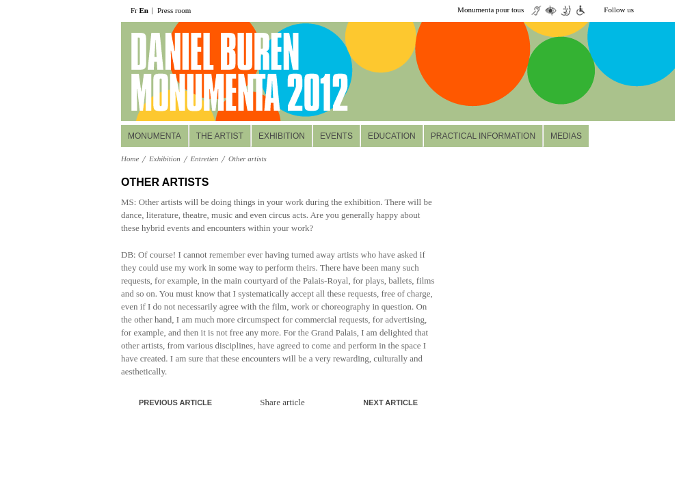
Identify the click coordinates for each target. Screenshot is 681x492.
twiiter (646, 10)
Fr (134, 10)
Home (130, 158)
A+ (401, 182)
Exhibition (281, 136)
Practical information (483, 136)
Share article (282, 402)
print (422, 183)
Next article (390, 402)
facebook (666, 10)
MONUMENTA (154, 136)
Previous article (175, 402)
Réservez (591, 103)
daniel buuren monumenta (215, 72)
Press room (174, 10)
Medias (566, 136)
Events (336, 136)
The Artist (219, 136)
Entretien (205, 158)
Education (392, 136)
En (143, 10)
